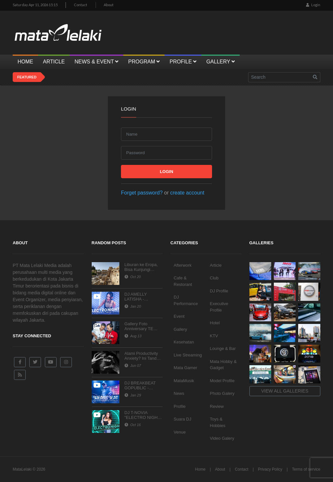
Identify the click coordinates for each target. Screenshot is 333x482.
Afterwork (183, 265)
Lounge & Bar (223, 348)
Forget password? (142, 192)
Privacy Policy (270, 469)
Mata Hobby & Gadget (223, 364)
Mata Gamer (185, 367)
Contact (80, 5)
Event (179, 316)
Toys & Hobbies (217, 422)
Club (214, 277)
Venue (180, 432)
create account (187, 192)
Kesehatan (184, 342)
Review (217, 406)
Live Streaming (188, 355)
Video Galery (222, 438)
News (179, 393)
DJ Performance (186, 300)
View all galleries (284, 391)
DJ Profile (219, 290)
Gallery (180, 329)
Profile (180, 406)
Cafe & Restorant (183, 281)
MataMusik (184, 380)
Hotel (215, 322)
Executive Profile (219, 307)
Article (215, 265)
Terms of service (306, 469)
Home (200, 469)
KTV (214, 335)
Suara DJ (182, 419)
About (108, 5)
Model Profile (222, 380)
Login (313, 5)
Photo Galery (222, 393)
